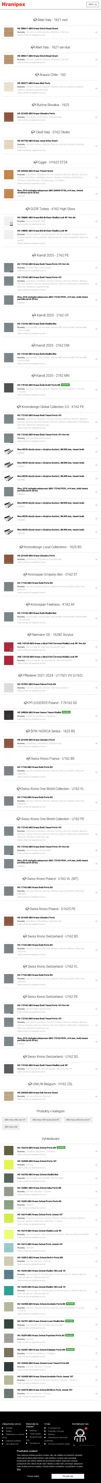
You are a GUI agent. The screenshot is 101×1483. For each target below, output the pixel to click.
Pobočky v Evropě (54, 1431)
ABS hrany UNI (11, 1127)
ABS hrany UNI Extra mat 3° (78, 1120)
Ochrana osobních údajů (57, 1444)
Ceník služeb (33, 1434)
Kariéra (49, 1434)
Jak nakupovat (10, 1444)
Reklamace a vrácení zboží (13, 1436)
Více (19, 1469)
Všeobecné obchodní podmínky (55, 1439)
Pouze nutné (33, 1476)
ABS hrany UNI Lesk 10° (15, 1120)
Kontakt (7, 1428)
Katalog (31, 1430)
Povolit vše (68, 1476)
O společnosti (52, 1428)
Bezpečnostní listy (34, 1438)
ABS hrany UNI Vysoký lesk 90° (45, 1120)
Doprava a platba (11, 1441)
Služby (7, 1431)
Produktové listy (33, 1445)
